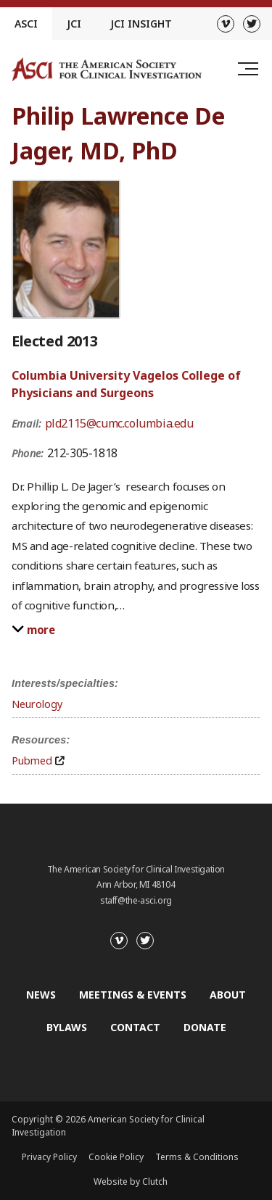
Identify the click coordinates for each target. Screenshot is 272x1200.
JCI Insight (141, 23)
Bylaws (66, 1027)
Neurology (37, 704)
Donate (205, 1027)
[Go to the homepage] (107, 69)
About (228, 994)
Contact (135, 1027)
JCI (74, 23)
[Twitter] (251, 24)
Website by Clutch (131, 1181)
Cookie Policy (116, 1157)
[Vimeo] (225, 24)
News (41, 994)
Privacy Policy (49, 1157)
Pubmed (32, 760)
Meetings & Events (132, 994)
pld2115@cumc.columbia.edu (119, 423)
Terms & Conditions (197, 1157)
